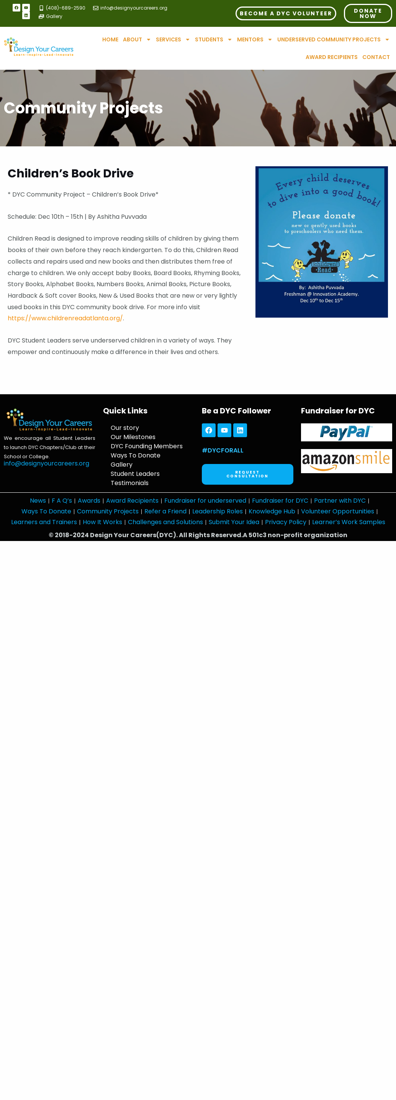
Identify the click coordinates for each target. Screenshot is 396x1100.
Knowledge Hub (272, 511)
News (38, 500)
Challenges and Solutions (165, 522)
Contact (376, 57)
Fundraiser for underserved (205, 500)
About (137, 39)
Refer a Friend (165, 511)
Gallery (122, 464)
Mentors (255, 39)
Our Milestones (133, 437)
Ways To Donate (135, 455)
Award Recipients (332, 57)
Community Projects (108, 511)
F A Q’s (62, 500)
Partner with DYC (340, 500)
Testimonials (130, 483)
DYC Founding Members (147, 446)
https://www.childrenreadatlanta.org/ (65, 318)
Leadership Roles (217, 511)
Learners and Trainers (44, 522)
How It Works (102, 522)
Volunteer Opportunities (337, 511)
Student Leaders (135, 473)
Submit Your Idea (234, 522)
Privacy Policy (285, 522)
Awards (89, 500)
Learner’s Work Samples (348, 522)
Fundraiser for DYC (280, 500)
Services (173, 39)
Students (213, 39)
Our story (125, 427)
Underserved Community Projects (333, 39)
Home (110, 39)
